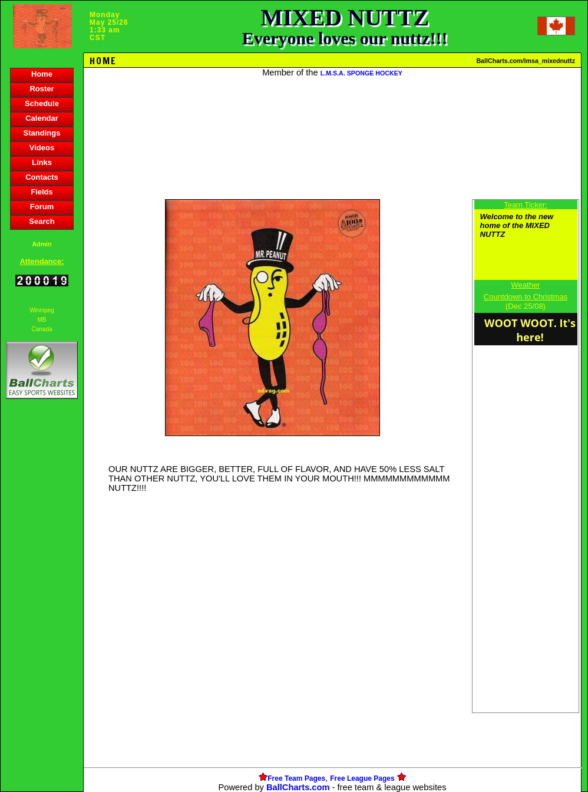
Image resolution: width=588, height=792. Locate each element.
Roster (41, 88)
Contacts (41, 177)
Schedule (42, 103)
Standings (42, 132)
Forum (42, 206)
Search (41, 221)
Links (42, 162)
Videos (41, 147)
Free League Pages (362, 778)
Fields (42, 191)
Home (41, 74)
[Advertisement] (41, 604)
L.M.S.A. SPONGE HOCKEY (361, 73)
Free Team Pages (296, 778)
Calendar (41, 118)
